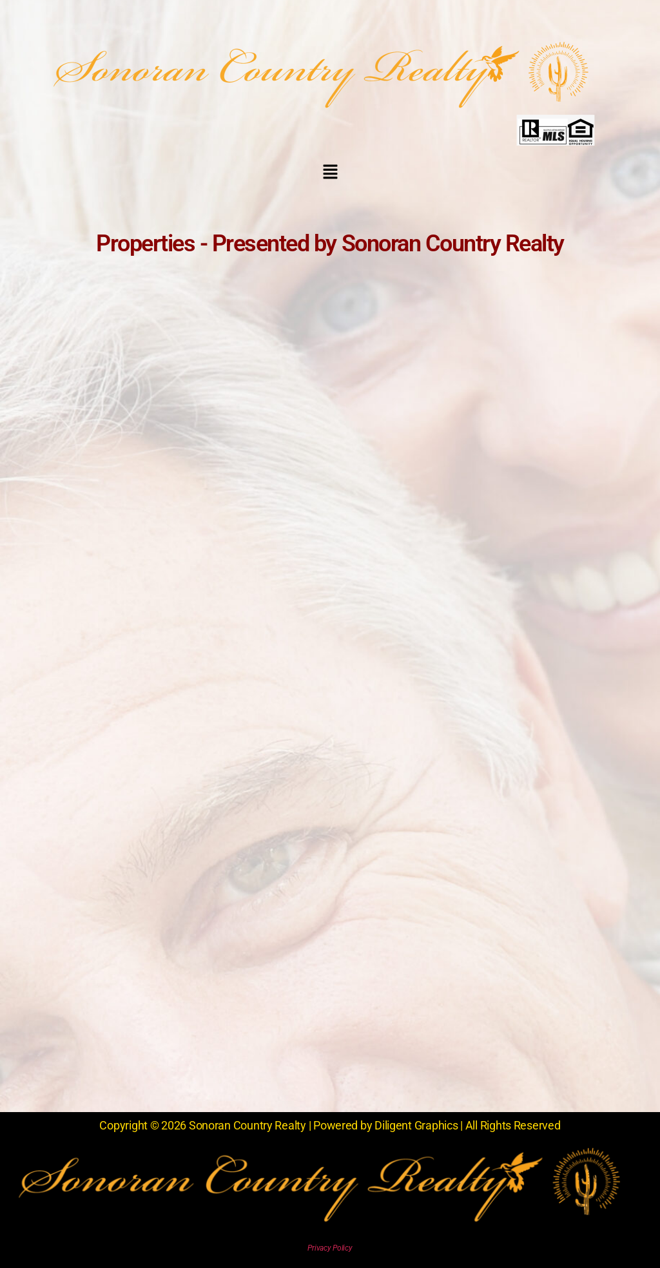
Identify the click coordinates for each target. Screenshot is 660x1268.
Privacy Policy (329, 1248)
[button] (330, 172)
